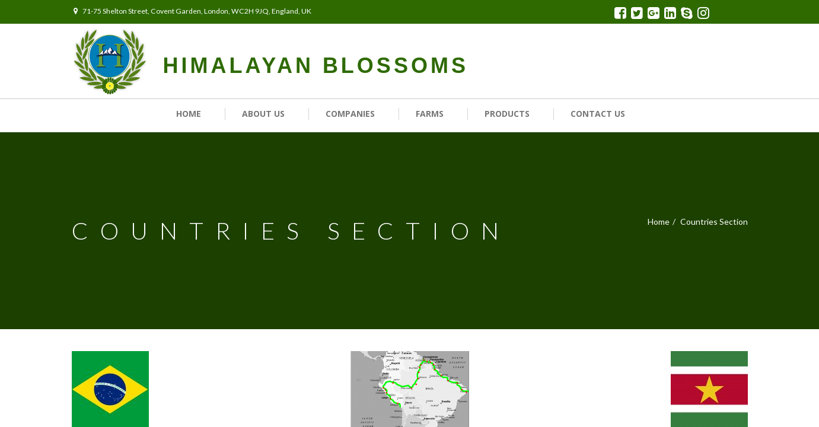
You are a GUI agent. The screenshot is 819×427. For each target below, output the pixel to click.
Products (507, 113)
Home (188, 113)
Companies (350, 113)
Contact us (598, 113)
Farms (430, 113)
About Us (263, 113)
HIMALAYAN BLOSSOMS (316, 65)
